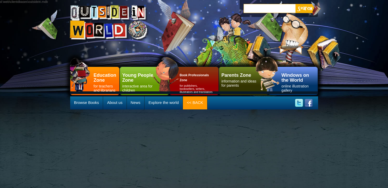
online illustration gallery (298, 82)
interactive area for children (140, 82)
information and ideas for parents (240, 79)
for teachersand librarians (107, 82)
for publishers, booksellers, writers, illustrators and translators (197, 82)
